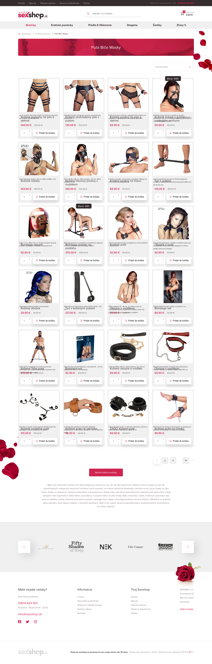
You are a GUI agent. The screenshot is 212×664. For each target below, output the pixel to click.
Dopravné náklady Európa (89, 604)
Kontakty (81, 613)
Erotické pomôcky (62, 25)
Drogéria (132, 25)
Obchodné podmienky (87, 600)
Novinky (31, 25)
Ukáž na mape (186, 608)
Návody (32, 3)
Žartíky (157, 25)
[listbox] (173, 67)
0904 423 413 (186, 3)
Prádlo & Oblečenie (100, 25)
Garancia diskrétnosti (69, 3)
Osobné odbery (84, 609)
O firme (80, 596)
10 (186, 460)
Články (86, 3)
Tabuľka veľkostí (47, 3)
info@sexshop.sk (30, 614)
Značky (21, 3)
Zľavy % (181, 25)
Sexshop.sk (24, 33)
